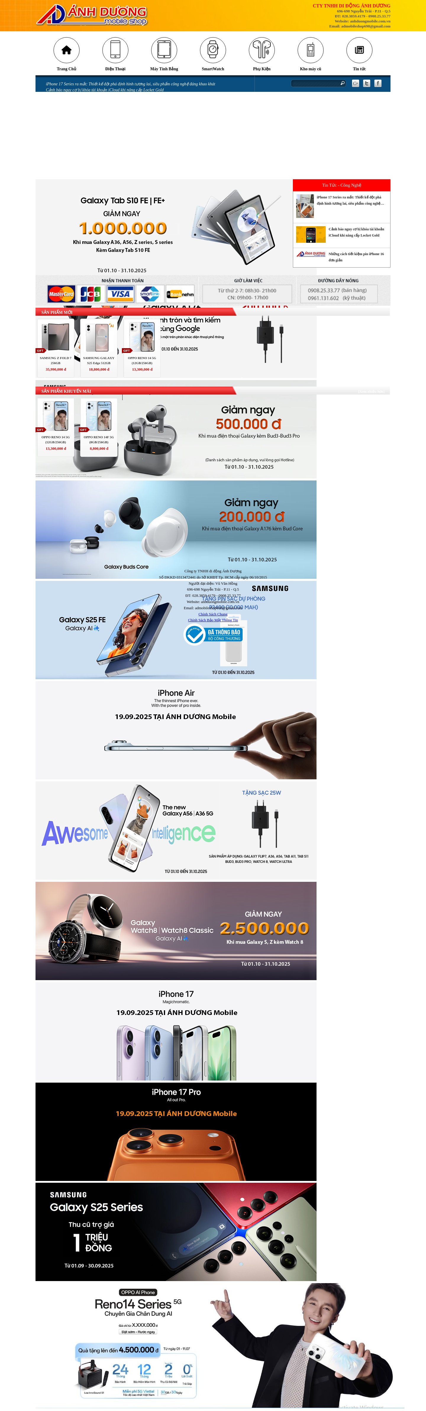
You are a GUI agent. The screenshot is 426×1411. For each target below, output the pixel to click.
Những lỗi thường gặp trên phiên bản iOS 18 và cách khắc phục (100, 109)
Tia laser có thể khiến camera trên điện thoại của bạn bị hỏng (98, 103)
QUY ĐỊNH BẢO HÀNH (66, 177)
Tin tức (359, 69)
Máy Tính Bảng (164, 69)
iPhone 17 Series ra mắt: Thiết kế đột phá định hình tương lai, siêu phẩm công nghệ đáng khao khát (130, 84)
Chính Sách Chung (213, 614)
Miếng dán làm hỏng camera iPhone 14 (79, 146)
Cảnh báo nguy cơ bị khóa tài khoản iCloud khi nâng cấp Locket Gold (105, 90)
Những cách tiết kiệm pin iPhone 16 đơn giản (84, 96)
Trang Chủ (67, 69)
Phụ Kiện (261, 69)
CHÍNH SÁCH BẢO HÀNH (69, 170)
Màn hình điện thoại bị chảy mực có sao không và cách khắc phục (102, 127)
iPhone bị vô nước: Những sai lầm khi (78, 133)
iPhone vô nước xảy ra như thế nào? (77, 140)
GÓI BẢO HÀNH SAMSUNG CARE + (78, 164)
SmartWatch (213, 69)
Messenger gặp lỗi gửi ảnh (68, 115)
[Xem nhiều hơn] (371, 392)
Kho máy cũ (310, 69)
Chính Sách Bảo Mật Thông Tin (213, 620)
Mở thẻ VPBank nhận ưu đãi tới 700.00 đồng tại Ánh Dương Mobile (104, 121)
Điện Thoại (115, 69)
